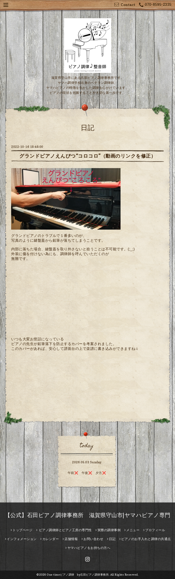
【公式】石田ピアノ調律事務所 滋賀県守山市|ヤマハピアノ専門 (87, 515)
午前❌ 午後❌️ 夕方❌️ (87, 473)
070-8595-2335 (155, 5)
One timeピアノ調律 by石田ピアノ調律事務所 (78, 574)
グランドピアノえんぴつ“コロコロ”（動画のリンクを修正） (87, 156)
